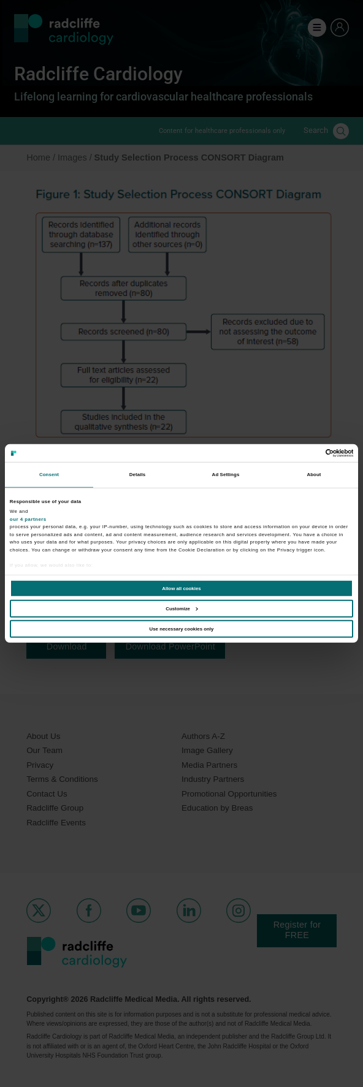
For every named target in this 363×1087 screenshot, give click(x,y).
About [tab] (314, 474)
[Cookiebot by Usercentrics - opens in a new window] (299, 453)
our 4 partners (28, 518)
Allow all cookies (181, 588)
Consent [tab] (49, 474)
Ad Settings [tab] (226, 474)
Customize (181, 609)
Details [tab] (137, 474)
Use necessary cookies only (182, 628)
